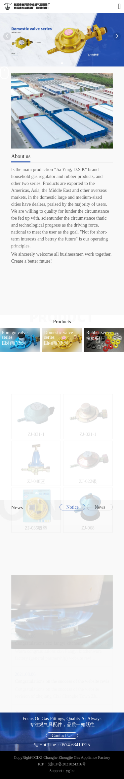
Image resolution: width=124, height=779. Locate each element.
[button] (58, 63)
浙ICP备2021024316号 (67, 764)
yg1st (70, 770)
